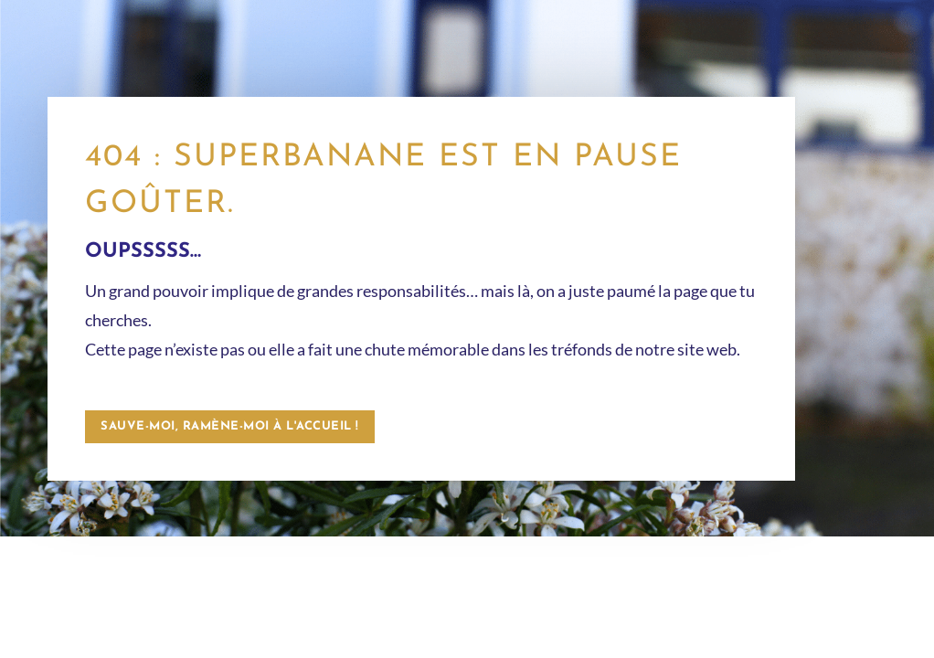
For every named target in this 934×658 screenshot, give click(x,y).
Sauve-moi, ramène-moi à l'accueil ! (230, 426)
